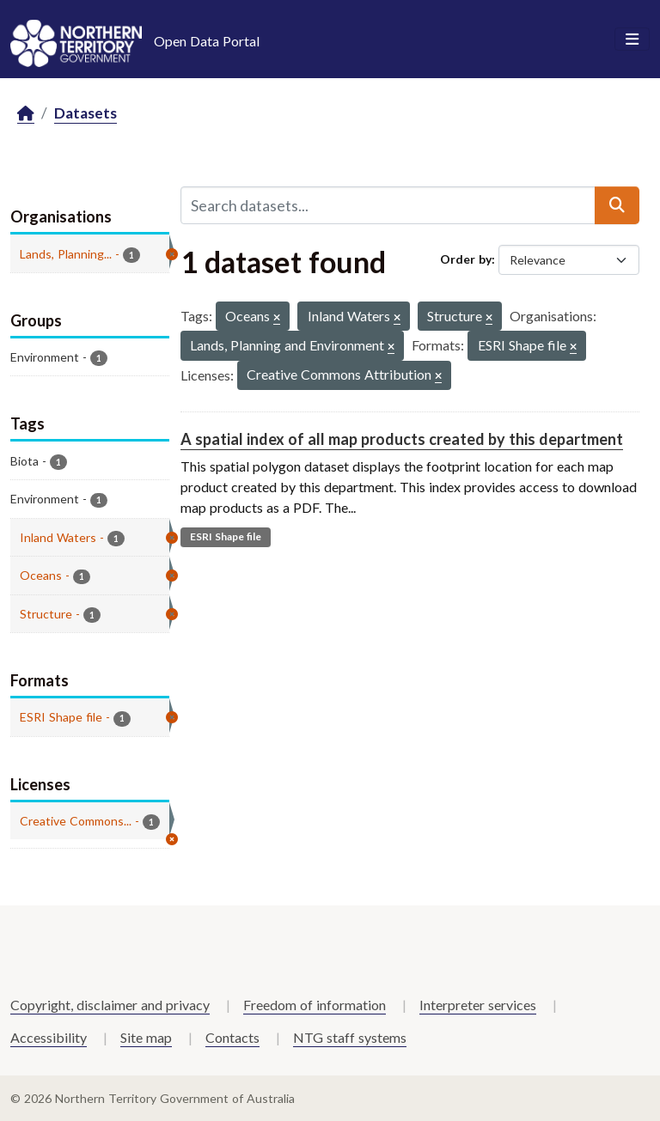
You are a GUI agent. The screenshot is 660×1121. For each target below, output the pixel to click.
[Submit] (617, 205)
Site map (146, 1037)
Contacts (232, 1037)
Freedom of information (314, 1004)
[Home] (25, 114)
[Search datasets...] (388, 205)
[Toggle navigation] (632, 39)
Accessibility (48, 1037)
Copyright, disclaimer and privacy (110, 1004)
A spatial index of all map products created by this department (401, 439)
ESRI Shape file (225, 536)
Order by (466, 259)
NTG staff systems (349, 1037)
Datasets (85, 113)
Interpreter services (477, 1004)
